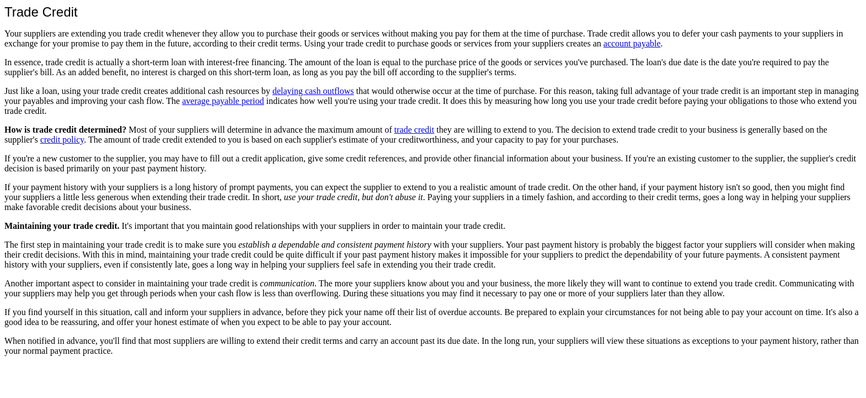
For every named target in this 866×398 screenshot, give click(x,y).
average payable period (223, 101)
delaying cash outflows (313, 91)
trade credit (414, 129)
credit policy (62, 139)
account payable (632, 43)
